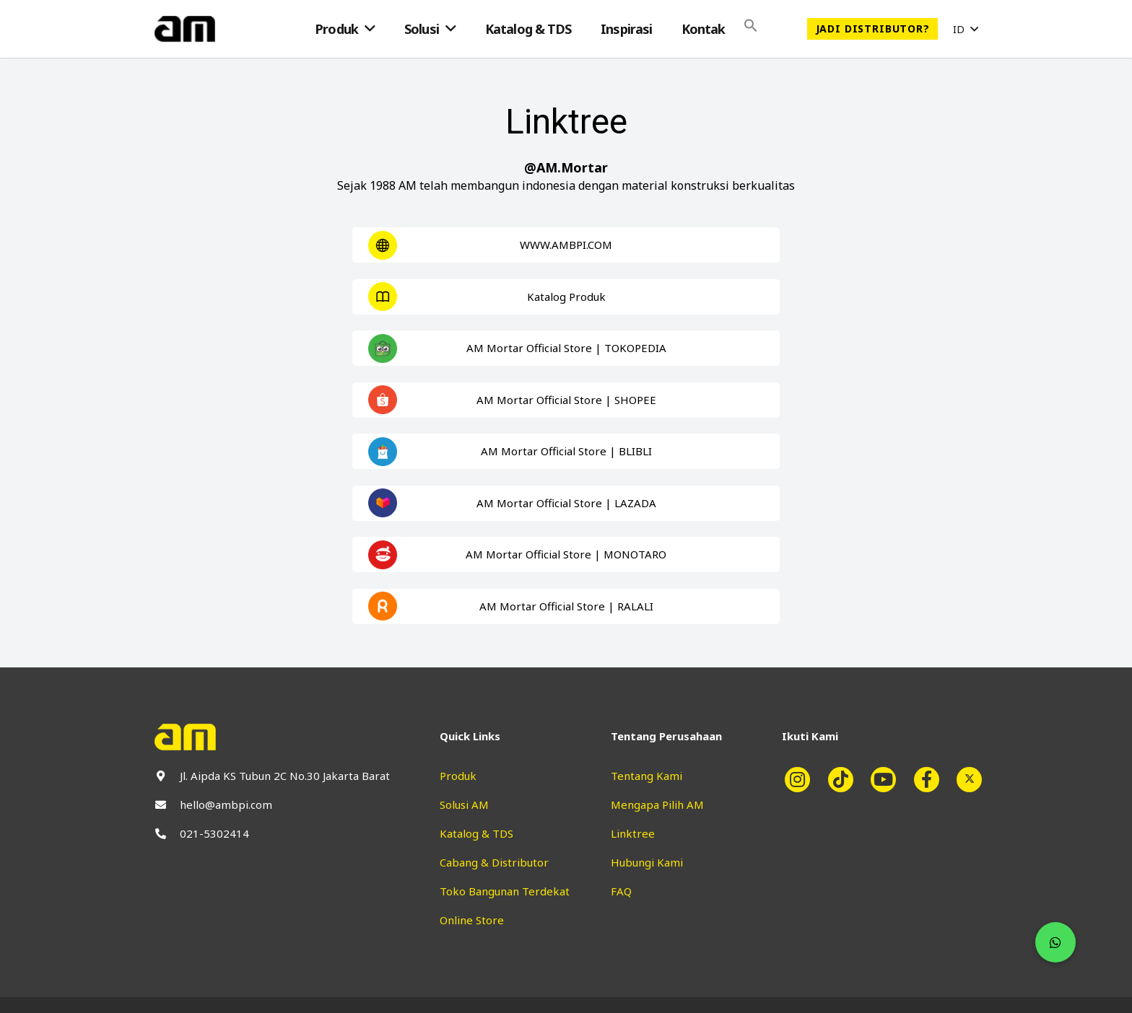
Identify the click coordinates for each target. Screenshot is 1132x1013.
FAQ (621, 891)
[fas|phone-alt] (167, 834)
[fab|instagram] (803, 779)
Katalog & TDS (476, 833)
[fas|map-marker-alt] (167, 776)
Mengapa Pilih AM (657, 804)
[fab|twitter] (975, 779)
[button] (965, 29)
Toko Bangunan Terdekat (505, 891)
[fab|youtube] (889, 779)
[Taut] (184, 29)
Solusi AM (464, 804)
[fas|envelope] (167, 805)
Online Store (472, 920)
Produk (458, 775)
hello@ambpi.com (226, 804)
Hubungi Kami (647, 862)
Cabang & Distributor (494, 862)
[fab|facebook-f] (932, 779)
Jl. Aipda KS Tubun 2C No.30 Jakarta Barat (285, 775)
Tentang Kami (646, 775)
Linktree (633, 833)
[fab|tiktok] (846, 779)
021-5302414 (214, 833)
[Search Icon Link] (751, 28)
